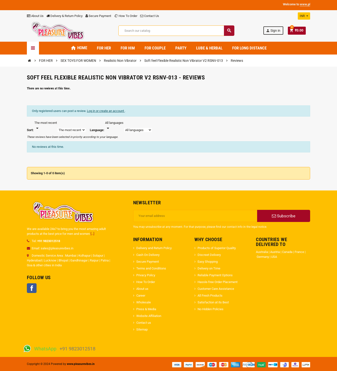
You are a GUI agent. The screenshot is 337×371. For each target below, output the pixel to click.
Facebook (32, 288)
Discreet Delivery (209, 255)
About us (142, 289)
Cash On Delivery (148, 255)
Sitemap (142, 329)
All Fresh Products (210, 295)
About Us (35, 16)
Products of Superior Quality (217, 248)
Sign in (273, 31)
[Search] (176, 30)
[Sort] (45, 125)
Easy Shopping (208, 261)
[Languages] (114, 125)
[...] (92, 234)
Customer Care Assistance (216, 289)
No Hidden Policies (210, 309)
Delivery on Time (209, 268)
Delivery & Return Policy (64, 16)
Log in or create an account (106, 111)
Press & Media (146, 309)
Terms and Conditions (151, 268)
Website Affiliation (148, 316)
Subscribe (283, 215)
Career (140, 295)
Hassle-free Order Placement (217, 282)
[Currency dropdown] (304, 16)
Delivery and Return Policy (154, 248)
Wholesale (143, 302)
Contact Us (149, 16)
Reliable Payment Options (215, 275)
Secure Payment (98, 16)
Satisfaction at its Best (213, 302)
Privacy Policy (145, 275)
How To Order (125, 16)
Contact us (143, 322)
